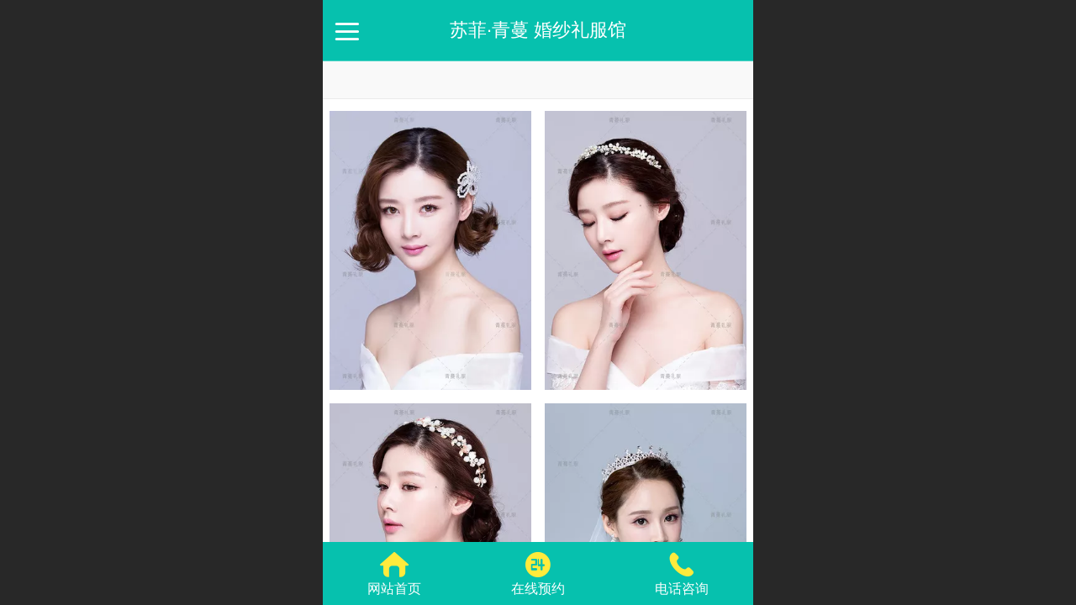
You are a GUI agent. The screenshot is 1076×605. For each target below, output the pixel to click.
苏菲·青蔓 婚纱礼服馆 (538, 29)
